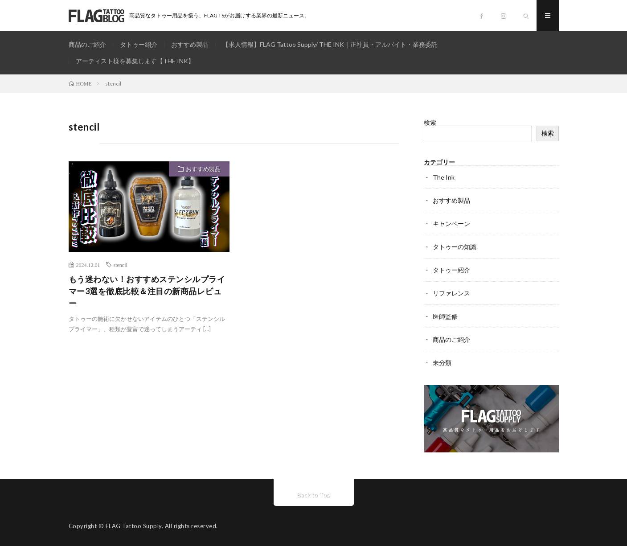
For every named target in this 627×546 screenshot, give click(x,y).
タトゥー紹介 (138, 44)
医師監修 (445, 316)
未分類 (442, 362)
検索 (430, 122)
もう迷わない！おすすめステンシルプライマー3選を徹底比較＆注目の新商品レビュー (147, 291)
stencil (120, 264)
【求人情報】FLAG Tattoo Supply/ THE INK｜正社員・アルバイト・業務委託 (330, 44)
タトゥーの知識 (454, 246)
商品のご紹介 (87, 44)
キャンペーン (451, 223)
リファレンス (451, 293)
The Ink (444, 177)
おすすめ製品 (190, 44)
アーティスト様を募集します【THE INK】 (135, 61)
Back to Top (313, 494)
